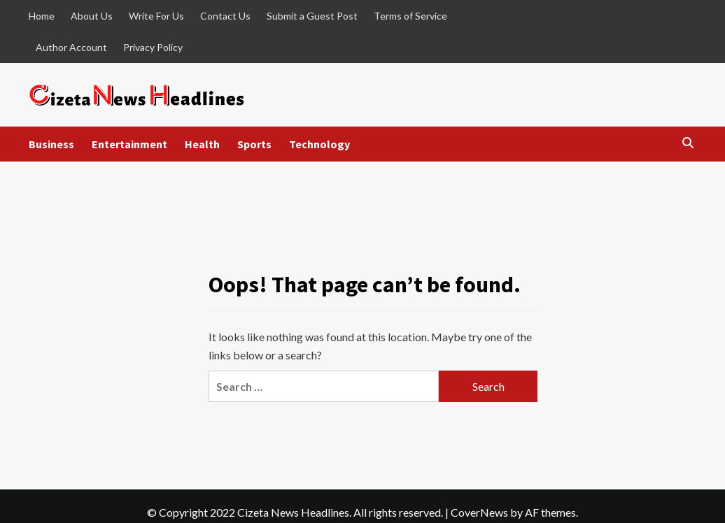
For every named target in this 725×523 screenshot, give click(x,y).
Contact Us (225, 16)
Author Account (71, 47)
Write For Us (156, 16)
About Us (92, 16)
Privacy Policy (153, 47)
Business (51, 144)
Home (42, 16)
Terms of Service (410, 16)
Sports (254, 144)
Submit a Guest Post (312, 16)
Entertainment (129, 144)
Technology (319, 144)
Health (202, 144)
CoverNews (479, 512)
